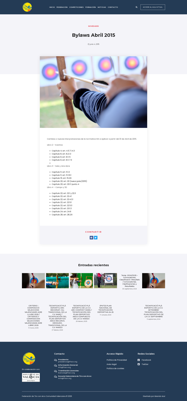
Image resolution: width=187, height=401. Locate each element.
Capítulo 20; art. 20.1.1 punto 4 (65, 184)
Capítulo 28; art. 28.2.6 (62, 214)
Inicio (52, 7)
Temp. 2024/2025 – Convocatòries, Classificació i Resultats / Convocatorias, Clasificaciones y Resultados (129, 280)
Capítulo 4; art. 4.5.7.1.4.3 (63, 150)
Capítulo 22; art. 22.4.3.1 (62, 199)
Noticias (102, 7)
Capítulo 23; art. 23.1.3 (62, 208)
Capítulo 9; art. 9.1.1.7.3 (62, 160)
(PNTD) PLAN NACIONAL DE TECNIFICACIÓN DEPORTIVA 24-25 (105, 309)
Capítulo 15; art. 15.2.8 (61, 178)
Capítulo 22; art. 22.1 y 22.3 (64, 193)
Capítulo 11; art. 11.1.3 (61, 172)
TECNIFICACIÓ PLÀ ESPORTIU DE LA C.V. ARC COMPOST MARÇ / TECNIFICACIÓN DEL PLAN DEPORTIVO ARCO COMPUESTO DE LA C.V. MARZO (81, 312)
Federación (62, 7)
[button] (136, 7)
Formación (90, 7)
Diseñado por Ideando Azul (154, 396)
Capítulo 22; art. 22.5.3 (62, 205)
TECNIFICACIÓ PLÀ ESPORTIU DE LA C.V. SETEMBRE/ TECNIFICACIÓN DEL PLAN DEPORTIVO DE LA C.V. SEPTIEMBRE (154, 311)
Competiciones (76, 7)
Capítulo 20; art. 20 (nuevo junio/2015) (69, 181)
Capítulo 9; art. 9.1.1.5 (61, 157)
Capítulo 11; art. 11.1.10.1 (61, 175)
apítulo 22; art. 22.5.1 (62, 202)
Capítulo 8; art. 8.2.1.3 (61, 153)
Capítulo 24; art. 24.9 (61, 211)
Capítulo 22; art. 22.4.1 (62, 196)
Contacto (113, 7)
